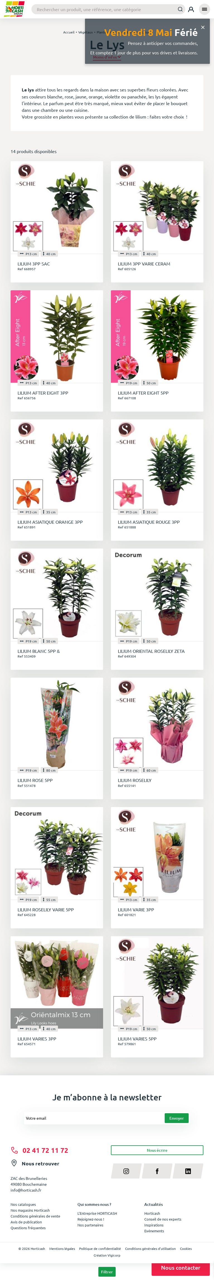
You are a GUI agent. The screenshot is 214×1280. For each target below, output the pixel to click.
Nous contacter (180, 1267)
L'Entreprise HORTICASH (97, 1213)
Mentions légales (62, 1248)
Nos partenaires (90, 1225)
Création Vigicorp (107, 1255)
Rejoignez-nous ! (90, 1219)
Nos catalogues (23, 1204)
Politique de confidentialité (100, 1248)
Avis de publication (26, 1221)
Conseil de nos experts (162, 1219)
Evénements (154, 1230)
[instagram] (126, 1170)
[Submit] (178, 9)
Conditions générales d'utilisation (150, 1248)
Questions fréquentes (28, 1227)
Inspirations (154, 1225)
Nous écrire (157, 1150)
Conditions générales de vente (35, 1216)
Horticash (152, 1213)
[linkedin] (187, 1170)
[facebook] (157, 1170)
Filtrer (107, 1271)
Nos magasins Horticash (30, 1210)
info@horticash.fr (26, 1189)
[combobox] (108, 9)
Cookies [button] (186, 1248)
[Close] (203, 27)
